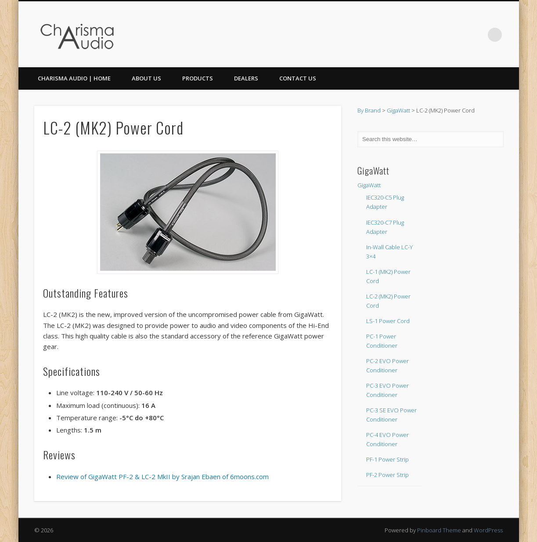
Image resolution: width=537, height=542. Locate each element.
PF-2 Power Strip (387, 475)
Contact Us (297, 78)
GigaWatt (398, 110)
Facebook (459, 35)
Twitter (477, 35)
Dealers (246, 78)
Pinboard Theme (439, 530)
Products (197, 78)
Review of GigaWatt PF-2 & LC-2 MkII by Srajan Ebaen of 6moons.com (162, 476)
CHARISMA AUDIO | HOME (74, 78)
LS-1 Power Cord (388, 321)
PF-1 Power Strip (387, 459)
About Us (146, 78)
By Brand (369, 110)
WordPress (488, 530)
